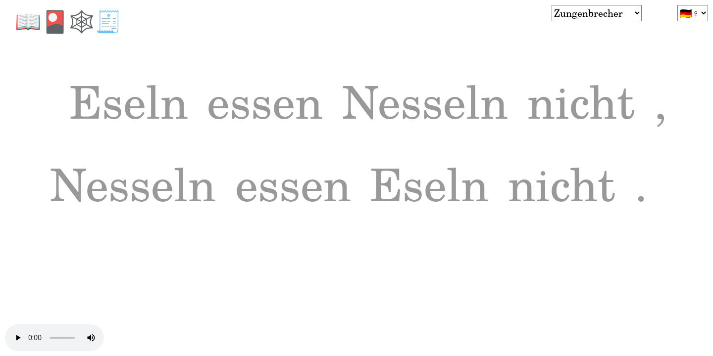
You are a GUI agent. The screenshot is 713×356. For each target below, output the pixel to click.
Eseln (144, 109)
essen (312, 109)
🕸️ (81, 20)
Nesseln (511, 109)
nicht (118, 210)
